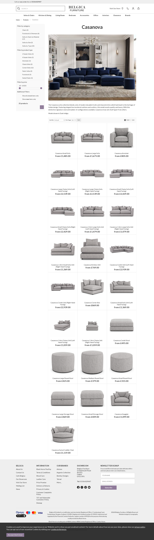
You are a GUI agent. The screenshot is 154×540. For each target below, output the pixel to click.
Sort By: (57, 120)
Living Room (60, 15)
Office (95, 15)
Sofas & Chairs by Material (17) (30, 38)
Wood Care (40, 476)
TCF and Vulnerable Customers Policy (43, 499)
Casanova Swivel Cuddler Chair (63, 450)
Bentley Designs (62, 476)
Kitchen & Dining (45, 15)
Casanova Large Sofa (92, 153)
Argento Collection (63, 472)
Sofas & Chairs (29, 15)
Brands (127, 15)
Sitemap (39, 503)
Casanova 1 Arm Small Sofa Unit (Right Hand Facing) (62, 266)
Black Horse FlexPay (43, 469)
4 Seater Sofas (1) (28, 57)
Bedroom (72, 15)
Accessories (84, 15)
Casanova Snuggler (122, 414)
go (42, 107)
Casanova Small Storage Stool (92, 414)
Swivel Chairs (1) (27, 78)
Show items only (30, 96)
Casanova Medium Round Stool (92, 378)
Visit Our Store (117, 8)
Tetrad (59, 479)
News (18, 489)
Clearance (117, 15)
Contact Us (20, 472)
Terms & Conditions (43, 472)
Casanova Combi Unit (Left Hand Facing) (121, 266)
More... (59, 482)
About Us (19, 469)
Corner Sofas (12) (27, 68)
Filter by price (22, 82)
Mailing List (20, 486)
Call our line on (27, 2)
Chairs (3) (25, 30)
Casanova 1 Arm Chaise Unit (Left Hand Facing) (63, 341)
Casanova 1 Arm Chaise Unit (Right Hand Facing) (92, 341)
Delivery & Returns (43, 486)
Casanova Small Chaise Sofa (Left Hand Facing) (122, 190)
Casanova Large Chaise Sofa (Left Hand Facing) (63, 190)
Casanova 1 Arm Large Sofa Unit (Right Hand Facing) (121, 228)
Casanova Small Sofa (62, 153)
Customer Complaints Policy (44, 493)
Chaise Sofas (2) (27, 64)
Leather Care (41, 479)
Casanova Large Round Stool (63, 378)
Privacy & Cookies (42, 489)
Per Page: (71, 120)
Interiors (105, 15)
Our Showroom (21, 479)
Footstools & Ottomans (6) (30, 33)
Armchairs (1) (26, 61)
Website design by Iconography (128, 514)
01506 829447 (85, 481)
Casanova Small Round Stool (121, 378)
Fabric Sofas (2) (27, 71)
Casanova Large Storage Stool (63, 414)
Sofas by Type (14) (28, 46)
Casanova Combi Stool (121, 340)
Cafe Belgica (20, 476)
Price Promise (41, 482)
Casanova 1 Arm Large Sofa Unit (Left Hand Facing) (92, 228)
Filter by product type (25, 50)
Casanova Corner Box (92, 303)
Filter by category (23, 26)
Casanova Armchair (122, 153)
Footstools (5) (26, 74)
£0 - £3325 (22, 86)
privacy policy (140, 527)
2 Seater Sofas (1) (28, 54)
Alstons (59, 469)
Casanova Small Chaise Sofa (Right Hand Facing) (62, 228)
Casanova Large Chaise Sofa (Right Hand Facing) (92, 190)
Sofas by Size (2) (27, 42)
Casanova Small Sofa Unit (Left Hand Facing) (121, 304)
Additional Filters (23, 92)
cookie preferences (58, 529)
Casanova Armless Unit (92, 265)
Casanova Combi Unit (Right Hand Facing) (63, 304)
